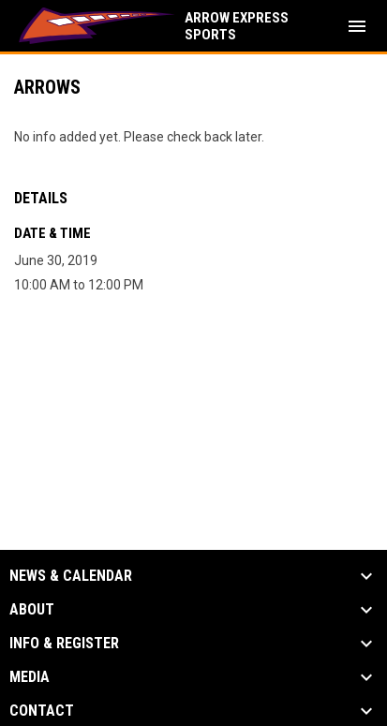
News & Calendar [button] (70, 576)
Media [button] (29, 677)
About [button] (31, 609)
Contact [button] (41, 711)
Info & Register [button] (64, 643)
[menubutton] (357, 26)
